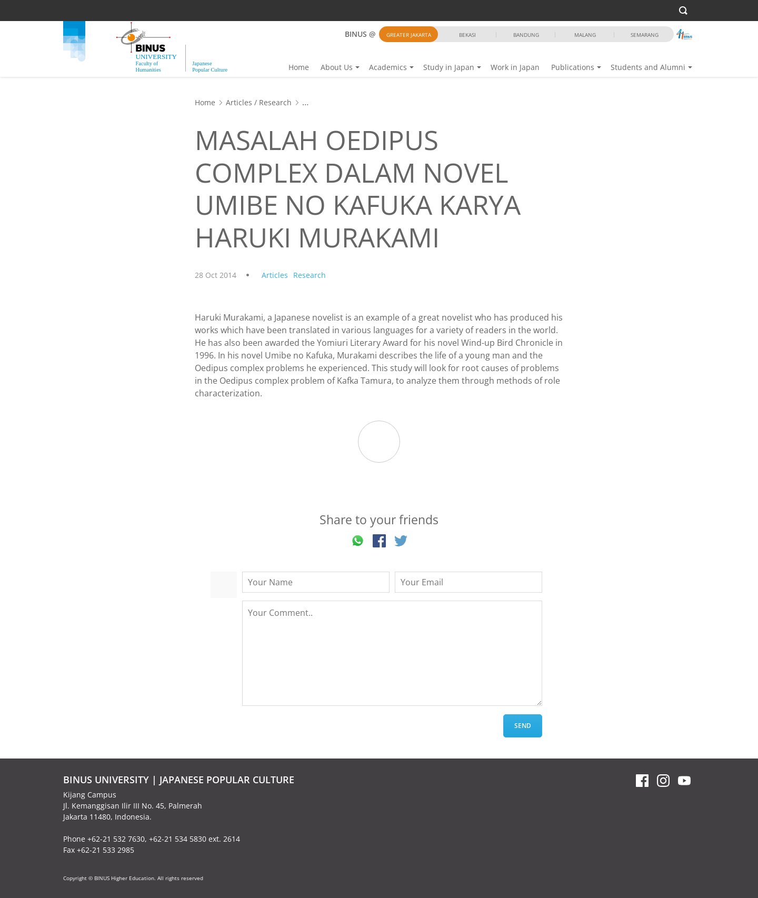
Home (298, 67)
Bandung (526, 34)
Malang (585, 34)
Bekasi (467, 34)
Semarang (645, 34)
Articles (239, 102)
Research (275, 102)
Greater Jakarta (408, 34)
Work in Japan (515, 67)
